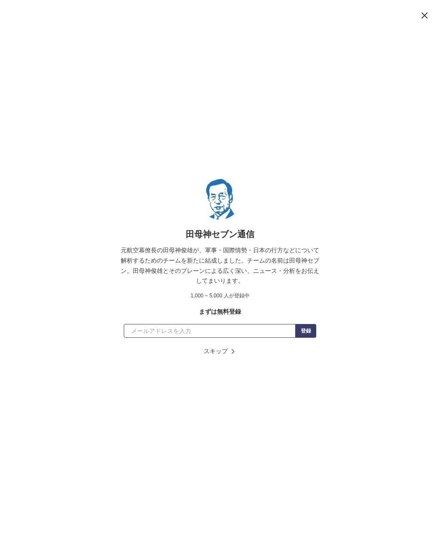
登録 (306, 331)
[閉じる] (424, 15)
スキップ (220, 351)
